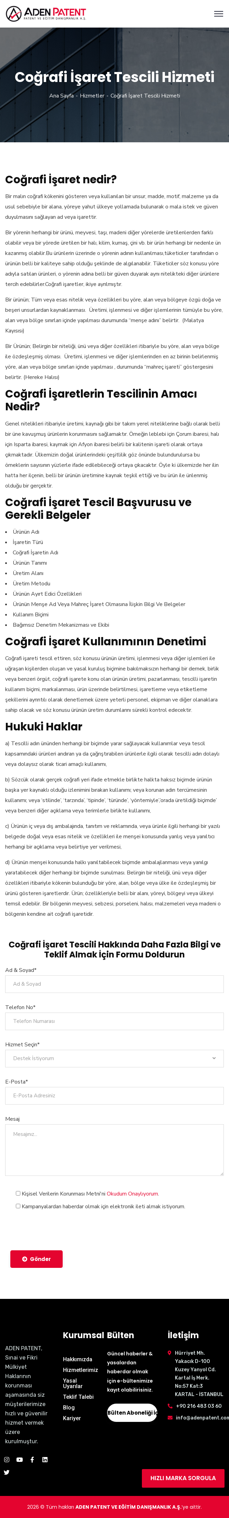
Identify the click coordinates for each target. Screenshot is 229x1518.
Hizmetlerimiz (80, 1370)
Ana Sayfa (61, 96)
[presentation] (62, 1227)
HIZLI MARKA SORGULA (183, 1478)
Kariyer (72, 1418)
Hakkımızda (77, 1359)
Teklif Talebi (78, 1397)
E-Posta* (16, 1082)
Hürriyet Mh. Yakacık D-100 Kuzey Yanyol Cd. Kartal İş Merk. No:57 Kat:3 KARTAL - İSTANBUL (199, 1373)
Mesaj (12, 1119)
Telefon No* (20, 1007)
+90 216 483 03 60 (199, 1406)
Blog (69, 1407)
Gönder (36, 1259)
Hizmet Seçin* (22, 1044)
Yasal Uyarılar (73, 1383)
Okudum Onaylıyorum (132, 1194)
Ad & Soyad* (21, 970)
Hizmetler (92, 96)
